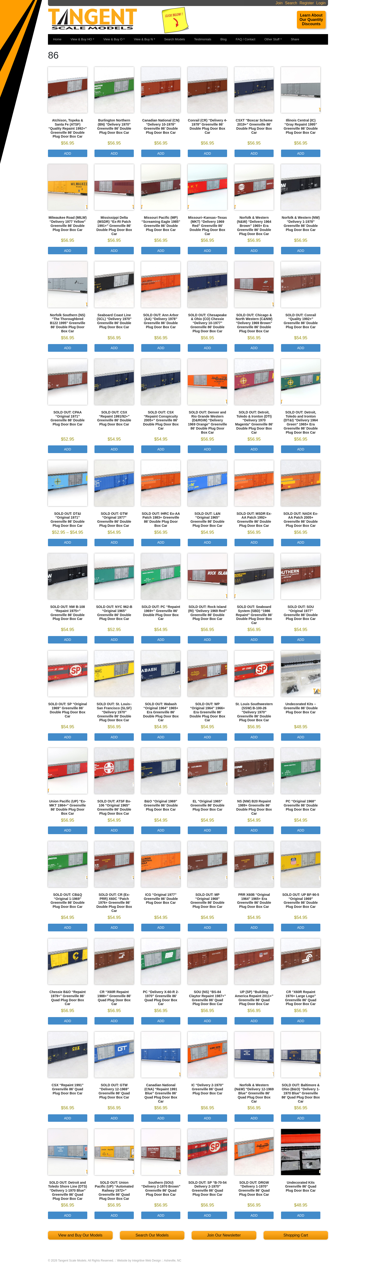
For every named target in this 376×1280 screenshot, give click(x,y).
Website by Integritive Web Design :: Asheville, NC (149, 1260)
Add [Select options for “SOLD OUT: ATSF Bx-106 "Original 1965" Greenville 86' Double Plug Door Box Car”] (114, 830)
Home (57, 39)
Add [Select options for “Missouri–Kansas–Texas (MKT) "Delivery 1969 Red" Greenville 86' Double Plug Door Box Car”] (207, 251)
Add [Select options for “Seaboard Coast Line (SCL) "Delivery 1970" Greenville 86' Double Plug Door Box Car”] (114, 348)
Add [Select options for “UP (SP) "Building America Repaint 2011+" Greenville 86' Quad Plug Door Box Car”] (254, 1021)
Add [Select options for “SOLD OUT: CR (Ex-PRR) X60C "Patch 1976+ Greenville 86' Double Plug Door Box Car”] (114, 927)
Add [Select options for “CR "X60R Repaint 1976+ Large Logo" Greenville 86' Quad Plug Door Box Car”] (300, 1021)
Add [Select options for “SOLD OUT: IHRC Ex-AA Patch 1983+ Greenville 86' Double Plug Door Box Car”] (160, 542)
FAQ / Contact (245, 39)
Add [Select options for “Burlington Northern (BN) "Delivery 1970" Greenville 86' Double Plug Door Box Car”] (114, 153)
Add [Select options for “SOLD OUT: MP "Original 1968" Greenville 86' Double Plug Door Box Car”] (207, 927)
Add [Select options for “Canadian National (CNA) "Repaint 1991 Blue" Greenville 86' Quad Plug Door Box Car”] (160, 1118)
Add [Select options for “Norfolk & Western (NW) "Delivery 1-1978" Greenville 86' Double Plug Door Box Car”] (300, 251)
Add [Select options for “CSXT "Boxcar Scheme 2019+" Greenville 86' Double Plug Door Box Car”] (254, 153)
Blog (223, 39)
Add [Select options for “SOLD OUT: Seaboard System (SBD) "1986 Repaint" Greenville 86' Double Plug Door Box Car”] (254, 640)
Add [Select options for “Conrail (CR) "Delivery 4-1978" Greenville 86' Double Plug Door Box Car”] (207, 153)
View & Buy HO (81, 39)
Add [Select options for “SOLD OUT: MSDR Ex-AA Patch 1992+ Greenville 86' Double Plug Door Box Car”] (254, 542)
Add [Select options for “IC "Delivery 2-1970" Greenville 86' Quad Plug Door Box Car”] (207, 1118)
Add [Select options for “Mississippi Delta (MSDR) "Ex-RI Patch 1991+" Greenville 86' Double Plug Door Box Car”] (114, 251)
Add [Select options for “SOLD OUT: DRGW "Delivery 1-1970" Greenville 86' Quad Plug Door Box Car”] (254, 1215)
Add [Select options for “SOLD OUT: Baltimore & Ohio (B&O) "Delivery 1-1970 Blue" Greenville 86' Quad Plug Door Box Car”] (300, 1118)
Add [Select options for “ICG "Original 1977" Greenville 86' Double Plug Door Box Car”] (160, 927)
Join (279, 3)
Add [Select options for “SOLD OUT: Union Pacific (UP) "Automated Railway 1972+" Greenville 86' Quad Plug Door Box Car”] (114, 1215)
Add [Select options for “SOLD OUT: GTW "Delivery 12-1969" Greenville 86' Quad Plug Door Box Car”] (114, 1118)
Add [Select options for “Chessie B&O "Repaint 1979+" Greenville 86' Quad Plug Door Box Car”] (67, 1021)
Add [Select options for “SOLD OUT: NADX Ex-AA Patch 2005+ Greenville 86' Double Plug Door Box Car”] (300, 542)
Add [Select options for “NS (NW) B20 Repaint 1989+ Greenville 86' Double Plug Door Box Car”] (254, 830)
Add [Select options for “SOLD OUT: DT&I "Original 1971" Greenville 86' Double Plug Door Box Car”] (67, 542)
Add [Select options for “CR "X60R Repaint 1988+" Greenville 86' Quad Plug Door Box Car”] (114, 1021)
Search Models (174, 39)
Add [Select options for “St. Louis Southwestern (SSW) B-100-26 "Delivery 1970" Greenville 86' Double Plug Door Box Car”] (254, 737)
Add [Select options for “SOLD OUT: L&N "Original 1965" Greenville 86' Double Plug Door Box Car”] (207, 542)
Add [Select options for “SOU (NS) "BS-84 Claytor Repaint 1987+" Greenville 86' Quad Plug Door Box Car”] (207, 1021)
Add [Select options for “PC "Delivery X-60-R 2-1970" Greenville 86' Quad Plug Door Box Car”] (160, 1021)
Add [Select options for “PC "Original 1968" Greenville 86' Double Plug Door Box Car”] (300, 830)
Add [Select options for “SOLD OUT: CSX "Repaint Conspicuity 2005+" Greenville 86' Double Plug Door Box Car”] (160, 449)
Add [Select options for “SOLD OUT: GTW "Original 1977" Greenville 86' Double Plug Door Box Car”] (114, 542)
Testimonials (203, 39)
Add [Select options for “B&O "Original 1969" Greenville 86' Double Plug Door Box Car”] (160, 830)
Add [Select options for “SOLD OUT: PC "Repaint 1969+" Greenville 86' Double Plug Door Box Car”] (160, 640)
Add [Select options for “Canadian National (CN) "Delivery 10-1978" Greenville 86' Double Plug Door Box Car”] (160, 153)
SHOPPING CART (322, 40)
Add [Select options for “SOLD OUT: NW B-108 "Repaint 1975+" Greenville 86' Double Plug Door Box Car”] (67, 640)
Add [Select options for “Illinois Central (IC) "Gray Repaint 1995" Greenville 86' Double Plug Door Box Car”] (300, 153)
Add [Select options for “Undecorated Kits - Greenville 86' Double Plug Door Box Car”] (300, 737)
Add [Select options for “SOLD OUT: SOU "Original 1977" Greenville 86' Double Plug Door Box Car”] (300, 640)
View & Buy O (113, 39)
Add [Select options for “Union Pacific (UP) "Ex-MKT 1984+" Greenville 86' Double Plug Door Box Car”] (67, 830)
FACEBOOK (310, 39)
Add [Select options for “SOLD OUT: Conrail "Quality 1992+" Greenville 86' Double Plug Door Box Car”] (300, 348)
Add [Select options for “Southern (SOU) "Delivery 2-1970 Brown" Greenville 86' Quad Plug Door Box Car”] (160, 1215)
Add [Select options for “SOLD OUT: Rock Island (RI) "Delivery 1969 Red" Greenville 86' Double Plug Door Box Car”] (207, 640)
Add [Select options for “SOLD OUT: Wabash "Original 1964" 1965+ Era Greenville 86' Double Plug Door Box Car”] (160, 737)
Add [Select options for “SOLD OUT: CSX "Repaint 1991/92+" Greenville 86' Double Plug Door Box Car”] (114, 449)
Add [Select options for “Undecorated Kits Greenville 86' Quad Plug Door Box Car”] (300, 1215)
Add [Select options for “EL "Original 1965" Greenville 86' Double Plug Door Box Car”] (207, 830)
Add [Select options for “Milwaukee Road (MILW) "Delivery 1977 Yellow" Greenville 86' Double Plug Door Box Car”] (67, 251)
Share (295, 39)
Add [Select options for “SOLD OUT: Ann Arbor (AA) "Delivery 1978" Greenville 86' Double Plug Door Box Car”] (160, 348)
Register (307, 3)
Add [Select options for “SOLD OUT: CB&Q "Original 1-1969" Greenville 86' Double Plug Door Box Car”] (67, 927)
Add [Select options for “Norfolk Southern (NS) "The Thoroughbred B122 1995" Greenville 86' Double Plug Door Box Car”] (67, 348)
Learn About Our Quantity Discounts (311, 19)
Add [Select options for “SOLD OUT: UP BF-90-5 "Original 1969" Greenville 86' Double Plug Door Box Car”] (300, 927)
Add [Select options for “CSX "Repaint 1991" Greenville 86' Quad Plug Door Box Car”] (67, 1118)
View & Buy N (143, 39)
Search (291, 3)
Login (321, 3)
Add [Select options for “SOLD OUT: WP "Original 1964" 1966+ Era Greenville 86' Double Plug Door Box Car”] (207, 737)
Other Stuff (272, 39)
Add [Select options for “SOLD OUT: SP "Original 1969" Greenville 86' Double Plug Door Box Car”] (67, 737)
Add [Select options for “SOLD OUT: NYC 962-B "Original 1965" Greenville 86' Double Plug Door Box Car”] (114, 640)
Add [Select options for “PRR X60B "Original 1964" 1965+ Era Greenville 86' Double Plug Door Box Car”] (254, 927)
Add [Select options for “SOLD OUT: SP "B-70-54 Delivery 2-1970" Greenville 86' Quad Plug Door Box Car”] (207, 1215)
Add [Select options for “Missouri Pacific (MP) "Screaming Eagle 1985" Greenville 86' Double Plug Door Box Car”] (160, 251)
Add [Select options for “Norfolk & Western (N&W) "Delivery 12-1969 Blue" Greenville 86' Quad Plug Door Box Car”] (254, 1118)
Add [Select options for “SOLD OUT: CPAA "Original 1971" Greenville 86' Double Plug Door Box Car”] (67, 449)
